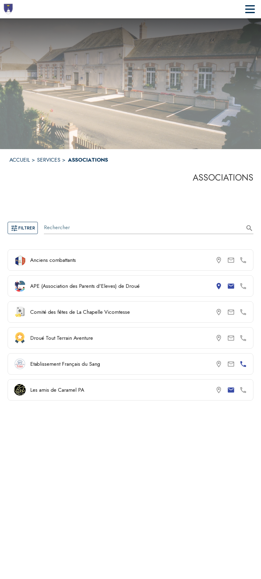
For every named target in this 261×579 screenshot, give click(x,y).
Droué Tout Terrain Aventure (61, 338)
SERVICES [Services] (48, 159)
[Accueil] (9, 9)
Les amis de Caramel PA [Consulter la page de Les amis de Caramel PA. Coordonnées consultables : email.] (57, 390)
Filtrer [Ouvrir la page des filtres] (23, 228)
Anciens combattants (53, 260)
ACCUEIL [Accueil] (19, 159)
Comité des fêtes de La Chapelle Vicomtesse (80, 312)
